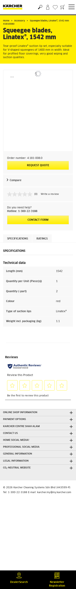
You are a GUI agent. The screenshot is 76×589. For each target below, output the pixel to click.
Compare (15, 180)
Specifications (17, 238)
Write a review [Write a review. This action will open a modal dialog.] (50, 194)
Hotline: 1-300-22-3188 (22, 211)
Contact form (38, 220)
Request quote (38, 165)
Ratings (42, 238)
